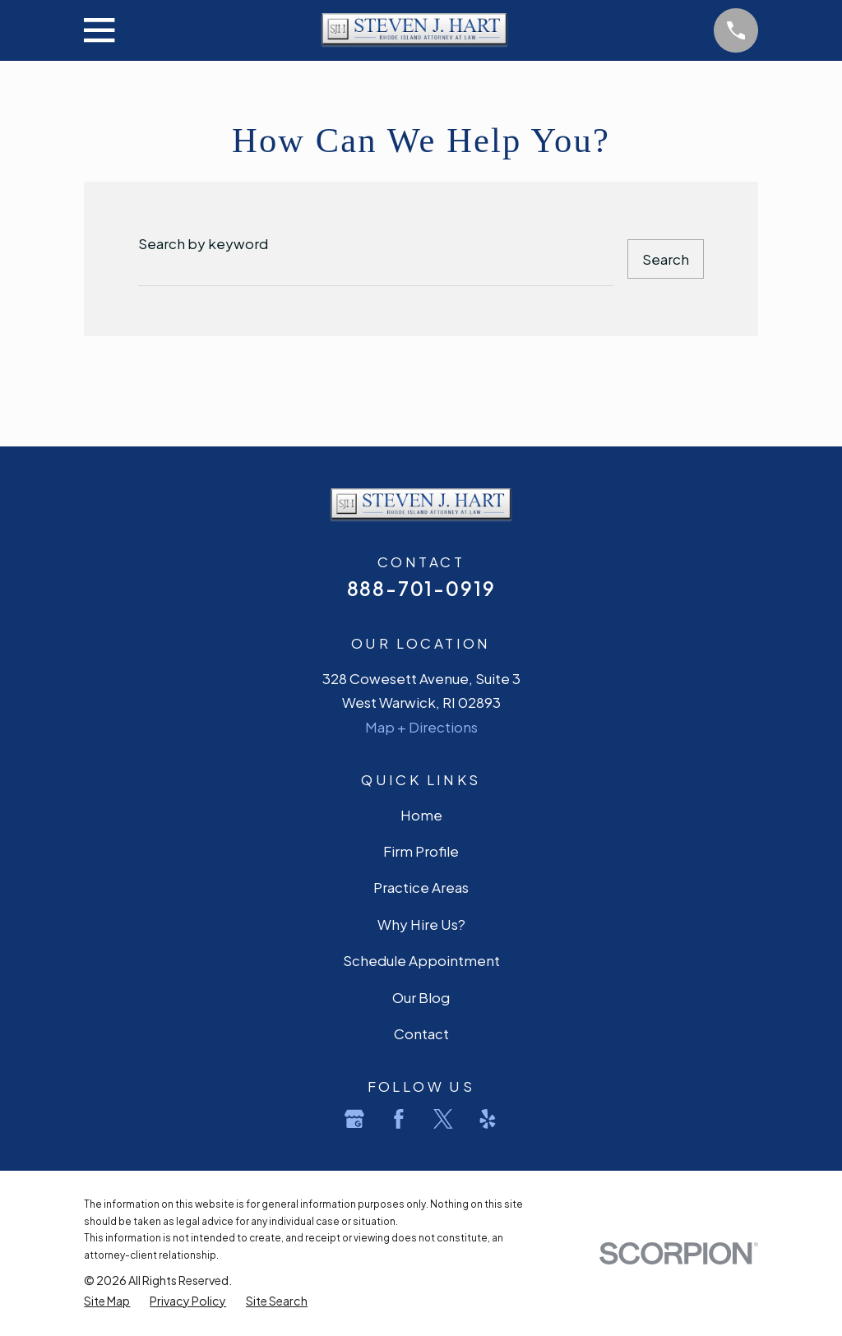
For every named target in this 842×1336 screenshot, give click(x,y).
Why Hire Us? (421, 924)
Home (421, 815)
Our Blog (421, 997)
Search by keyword (203, 243)
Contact (421, 1033)
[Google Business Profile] (354, 1119)
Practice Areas (421, 887)
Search (665, 259)
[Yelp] (487, 1119)
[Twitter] (443, 1119)
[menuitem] (107, 1301)
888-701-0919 (421, 588)
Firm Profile (421, 851)
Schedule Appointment (421, 960)
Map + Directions (421, 727)
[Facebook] (399, 1119)
